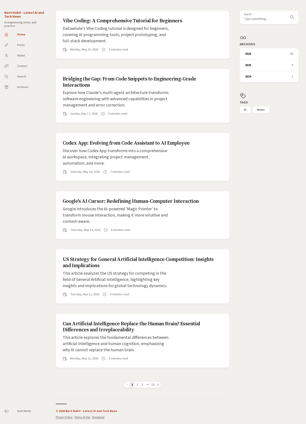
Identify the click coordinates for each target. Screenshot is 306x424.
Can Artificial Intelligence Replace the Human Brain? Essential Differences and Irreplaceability (131, 326)
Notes (261, 110)
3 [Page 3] (142, 385)
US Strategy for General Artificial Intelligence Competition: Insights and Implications (138, 262)
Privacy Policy (64, 417)
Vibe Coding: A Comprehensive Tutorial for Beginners (122, 20)
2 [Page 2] (137, 385)
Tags (244, 102)
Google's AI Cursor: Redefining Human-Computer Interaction (131, 200)
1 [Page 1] (132, 385)
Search (248, 14)
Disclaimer (98, 417)
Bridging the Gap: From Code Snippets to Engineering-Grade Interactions (129, 81)
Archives (247, 44)
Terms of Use (82, 417)
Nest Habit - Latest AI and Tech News (24, 14)
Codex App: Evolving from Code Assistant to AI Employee (126, 142)
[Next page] (158, 385)
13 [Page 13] (152, 385)
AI (245, 110)
